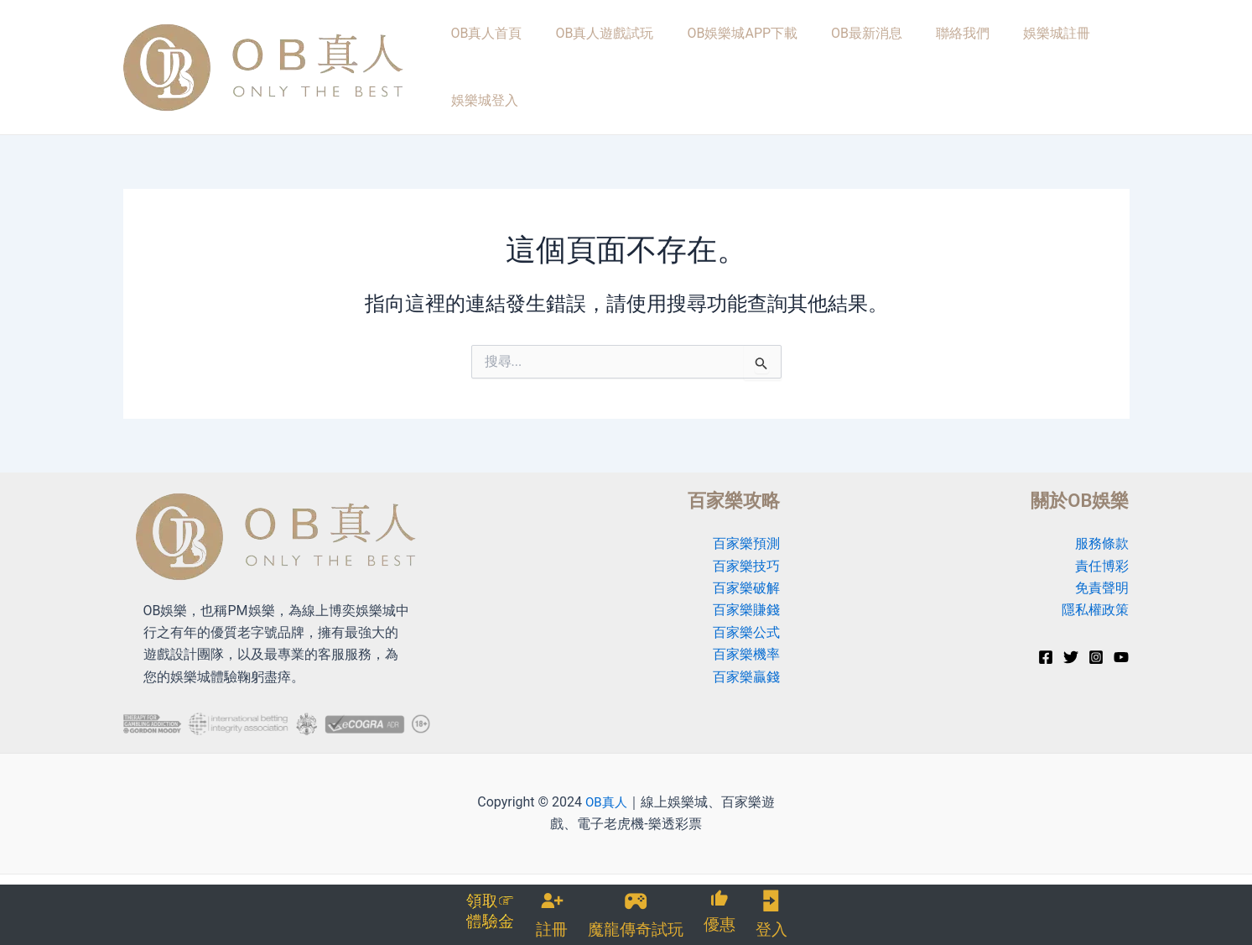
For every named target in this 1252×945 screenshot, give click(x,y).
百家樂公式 (746, 619)
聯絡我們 (914, 60)
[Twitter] (1070, 643)
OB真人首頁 (484, 60)
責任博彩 (1102, 553)
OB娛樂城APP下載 (717, 60)
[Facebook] (1045, 643)
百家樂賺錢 (746, 597)
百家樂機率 (746, 642)
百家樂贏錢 (746, 663)
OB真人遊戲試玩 (591, 60)
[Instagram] (1096, 643)
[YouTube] (1121, 643)
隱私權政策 (1095, 597)
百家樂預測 (746, 531)
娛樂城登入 (1085, 60)
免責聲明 (1102, 574)
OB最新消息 (829, 60)
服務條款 (1102, 531)
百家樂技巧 (746, 553)
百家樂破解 (746, 574)
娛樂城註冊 (996, 60)
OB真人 (606, 788)
